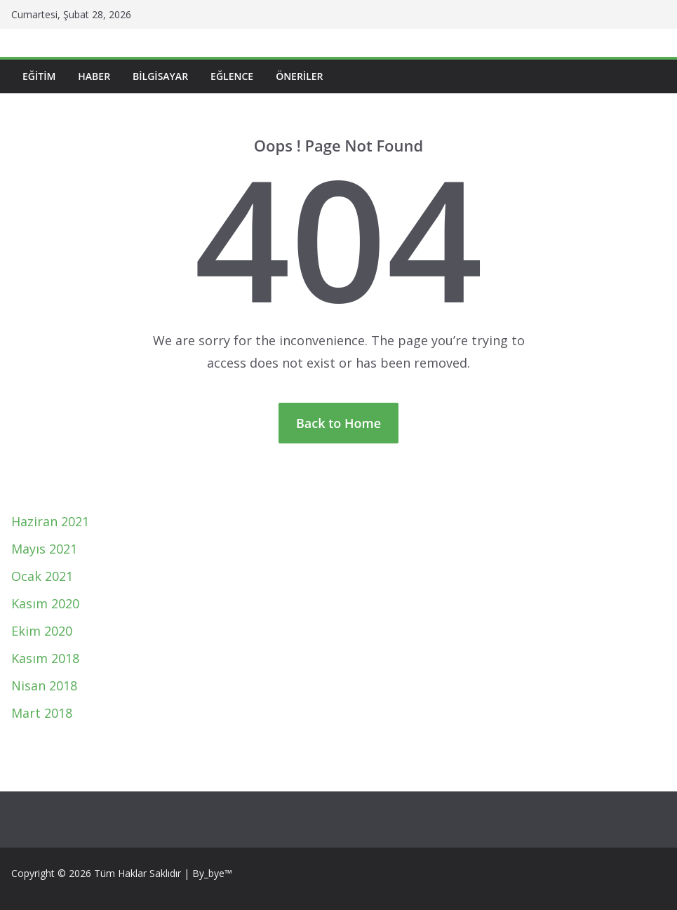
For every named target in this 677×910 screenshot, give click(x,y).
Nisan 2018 (44, 685)
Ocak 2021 (42, 576)
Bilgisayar (160, 76)
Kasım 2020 (45, 603)
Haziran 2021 (50, 521)
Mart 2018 (41, 712)
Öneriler (299, 76)
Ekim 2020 (41, 630)
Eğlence (231, 76)
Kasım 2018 (45, 658)
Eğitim (38, 76)
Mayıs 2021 (44, 548)
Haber (94, 76)
